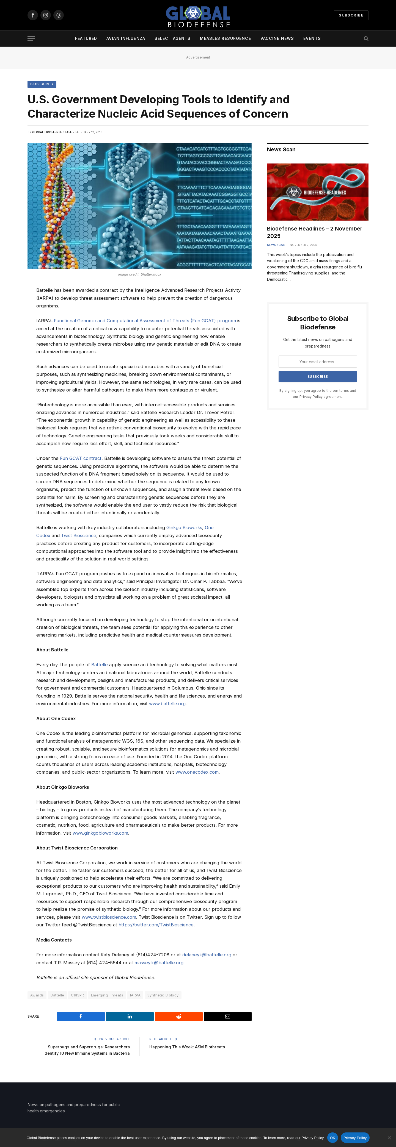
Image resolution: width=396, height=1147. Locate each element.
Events (312, 38)
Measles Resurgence (225, 38)
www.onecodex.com (197, 771)
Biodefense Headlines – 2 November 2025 (314, 233)
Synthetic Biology (163, 993)
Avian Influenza (125, 38)
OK (332, 1138)
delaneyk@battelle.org (207, 953)
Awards (37, 993)
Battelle (99, 664)
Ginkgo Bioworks (184, 527)
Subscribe (351, 15)
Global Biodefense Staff (52, 132)
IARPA (135, 993)
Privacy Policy (311, 397)
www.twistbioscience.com (109, 915)
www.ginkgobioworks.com (101, 831)
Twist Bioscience (79, 535)
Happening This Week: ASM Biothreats (187, 1044)
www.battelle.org (167, 703)
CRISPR (77, 993)
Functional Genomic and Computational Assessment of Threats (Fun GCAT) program (145, 321)
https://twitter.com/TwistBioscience (156, 923)
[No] (389, 1137)
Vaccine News (277, 38)
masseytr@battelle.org (158, 960)
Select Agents (173, 38)
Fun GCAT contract (80, 458)
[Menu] (31, 38)
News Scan (276, 245)
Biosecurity (42, 84)
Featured (86, 38)
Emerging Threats (107, 993)
